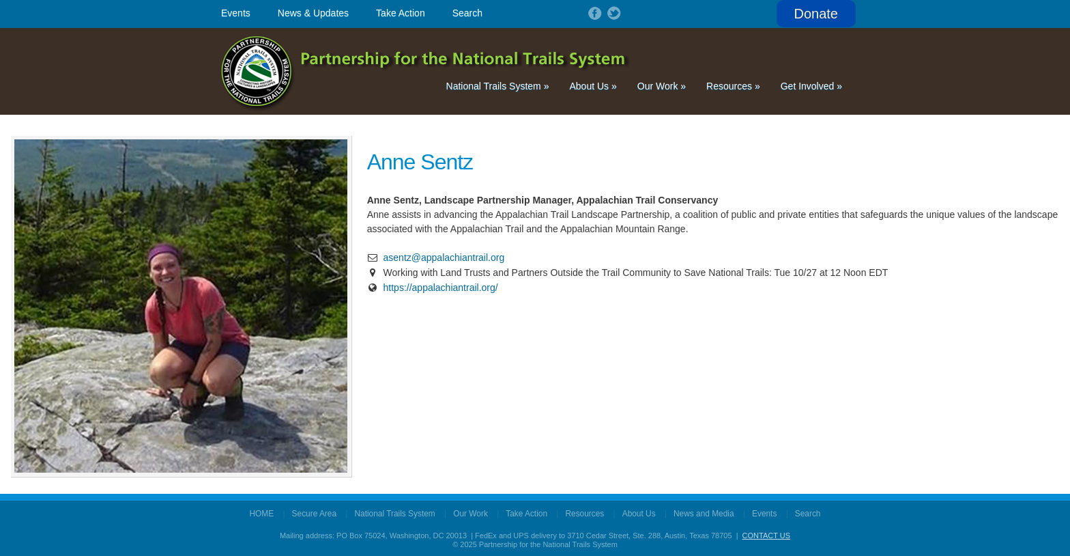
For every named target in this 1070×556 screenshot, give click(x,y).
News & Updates (313, 13)
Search (467, 13)
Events (235, 13)
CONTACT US (766, 535)
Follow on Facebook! (594, 13)
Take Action (400, 13)
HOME (262, 513)
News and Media (704, 513)
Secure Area (314, 513)
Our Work (661, 86)
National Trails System (497, 86)
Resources (733, 86)
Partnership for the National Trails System (426, 71)
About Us (592, 86)
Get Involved (811, 86)
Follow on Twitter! (613, 13)
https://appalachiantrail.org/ (441, 287)
